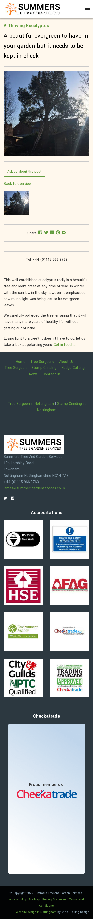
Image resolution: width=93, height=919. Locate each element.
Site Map (34, 899)
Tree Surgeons (42, 362)
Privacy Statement (54, 899)
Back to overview (17, 183)
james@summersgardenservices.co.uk (34, 488)
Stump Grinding (43, 368)
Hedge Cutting (73, 368)
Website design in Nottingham (36, 912)
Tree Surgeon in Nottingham (31, 403)
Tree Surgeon (15, 368)
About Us (66, 362)
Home (20, 362)
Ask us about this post (24, 171)
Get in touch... (65, 344)
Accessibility (17, 899)
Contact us (52, 374)
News (33, 374)
